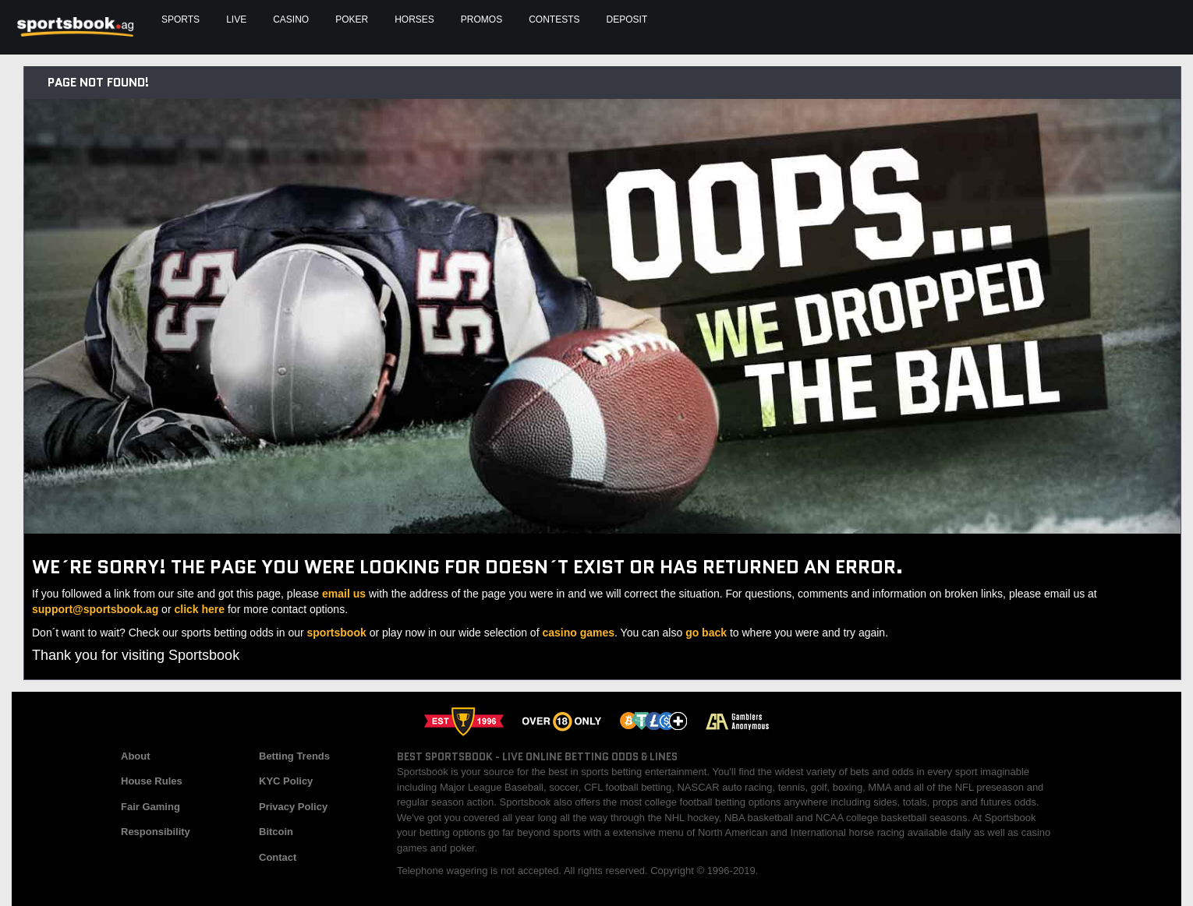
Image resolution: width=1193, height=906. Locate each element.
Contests (554, 19)
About (135, 756)
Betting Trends (294, 756)
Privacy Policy (293, 807)
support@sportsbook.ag (95, 609)
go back (706, 632)
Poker (351, 19)
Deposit (627, 19)
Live (236, 19)
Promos (481, 19)
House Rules (151, 781)
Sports (180, 19)
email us (344, 593)
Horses (414, 19)
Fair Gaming (150, 807)
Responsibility (155, 831)
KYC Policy (286, 781)
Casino (291, 19)
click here (199, 609)
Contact (277, 857)
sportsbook (336, 632)
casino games (578, 632)
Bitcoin (276, 831)
